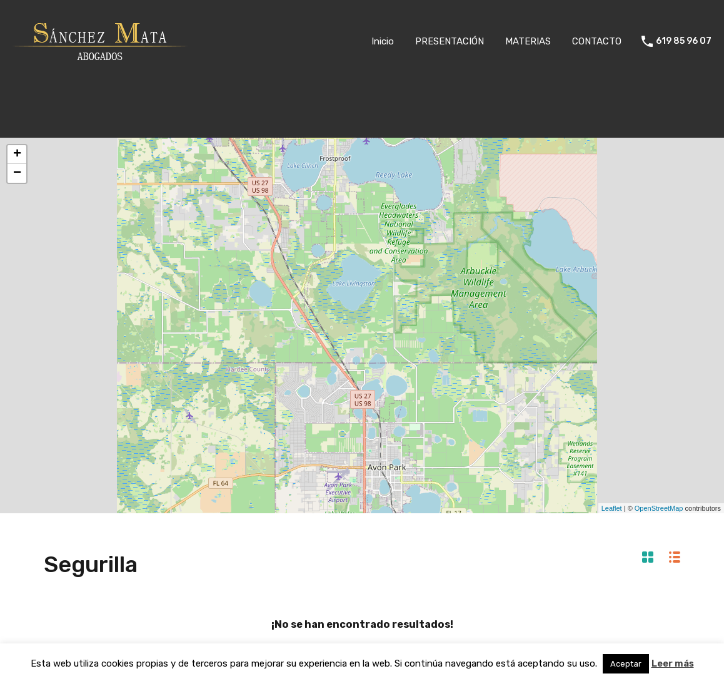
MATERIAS (528, 41)
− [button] (17, 173)
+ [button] (17, 154)
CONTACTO (596, 41)
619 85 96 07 (683, 41)
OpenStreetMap (659, 508)
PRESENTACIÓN (449, 41)
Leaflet (611, 508)
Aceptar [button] (625, 663)
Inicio (382, 41)
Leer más (672, 663)
